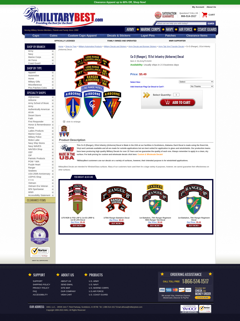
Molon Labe (33, 140)
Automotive (33, 75)
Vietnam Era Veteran (38, 186)
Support (38, 281)
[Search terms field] (181, 23)
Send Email (67, 284)
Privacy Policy (41, 288)
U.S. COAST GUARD (98, 295)
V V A (31, 180)
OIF (30, 155)
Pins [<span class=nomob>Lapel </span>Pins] (148, 35)
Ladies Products (36, 131)
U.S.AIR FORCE (96, 291)
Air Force (185, 29)
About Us (211, 7)
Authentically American (39, 109)
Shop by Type (71, 46)
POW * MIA (33, 161)
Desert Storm (34, 115)
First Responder (36, 121)
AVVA (31, 112)
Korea (31, 127)
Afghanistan (34, 97)
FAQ (35, 291)
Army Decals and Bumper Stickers (143, 46)
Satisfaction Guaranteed (165, 15)
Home (60, 46)
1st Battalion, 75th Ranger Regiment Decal (194, 202)
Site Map (65, 288)
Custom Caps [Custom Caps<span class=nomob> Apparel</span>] (82, 35)
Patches (170, 35)
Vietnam (32, 183)
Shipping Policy (41, 284)
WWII (31, 192)
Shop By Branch (36, 47)
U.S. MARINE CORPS (99, 288)
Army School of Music (38, 103)
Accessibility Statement (39, 195)
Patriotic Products (36, 158)
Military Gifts (34, 81)
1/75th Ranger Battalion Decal (116, 201)
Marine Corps (150, 29)
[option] (64, 131)
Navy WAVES (34, 146)
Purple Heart (34, 164)
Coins (53, 35)
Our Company (68, 291)
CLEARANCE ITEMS (36, 200)
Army (130, 29)
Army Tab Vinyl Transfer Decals (171, 46)
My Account (198, 7)
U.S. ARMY (94, 281)
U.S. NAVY (94, 284)
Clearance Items (196, 35)
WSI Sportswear (36, 189)
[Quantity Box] (176, 94)
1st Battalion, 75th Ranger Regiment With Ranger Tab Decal (155, 202)
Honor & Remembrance (39, 124)
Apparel (32, 72)
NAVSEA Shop (35, 149)
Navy (169, 29)
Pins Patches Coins (37, 88)
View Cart (66, 295)
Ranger (31, 167)
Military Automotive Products (90, 46)
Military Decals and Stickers (115, 46)
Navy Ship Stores (36, 143)
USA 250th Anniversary (39, 174)
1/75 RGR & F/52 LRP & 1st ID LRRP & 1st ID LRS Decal (77, 202)
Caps (35, 35)
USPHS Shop (34, 177)
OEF (30, 152)
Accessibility (40, 295)
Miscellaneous (35, 85)
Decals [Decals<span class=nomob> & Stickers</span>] (118, 35)
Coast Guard (207, 29)
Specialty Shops (36, 93)
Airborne (32, 100)
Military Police (34, 137)
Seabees (32, 170)
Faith (30, 118)
